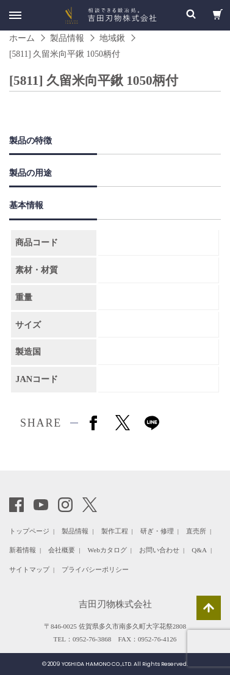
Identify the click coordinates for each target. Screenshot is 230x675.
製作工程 (114, 531)
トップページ (29, 531)
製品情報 (75, 531)
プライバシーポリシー (95, 569)
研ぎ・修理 (157, 531)
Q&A (199, 550)
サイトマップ (29, 569)
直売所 (196, 531)
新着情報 (22, 550)
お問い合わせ (159, 550)
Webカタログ (107, 550)
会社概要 (61, 550)
